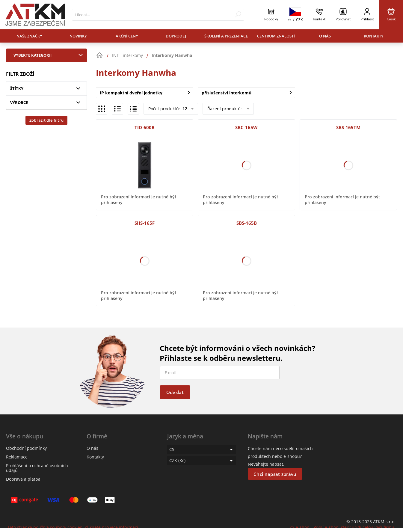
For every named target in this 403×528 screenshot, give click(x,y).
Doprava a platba (23, 479)
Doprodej (176, 36)
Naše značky (29, 36)
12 (184, 108)
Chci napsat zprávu (274, 474)
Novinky (78, 36)
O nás (325, 36)
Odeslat (175, 392)
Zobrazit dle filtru (46, 120)
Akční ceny (127, 36)
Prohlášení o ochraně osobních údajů (37, 468)
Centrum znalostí (276, 36)
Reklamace (17, 457)
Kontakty (374, 36)
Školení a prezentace (226, 36)
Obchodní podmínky (26, 448)
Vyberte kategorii (49, 55)
